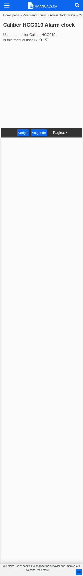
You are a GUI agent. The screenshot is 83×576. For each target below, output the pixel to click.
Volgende (39, 133)
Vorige (23, 133)
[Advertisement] (41, 84)
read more (43, 570)
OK (79, 572)
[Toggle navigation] (7, 5)
